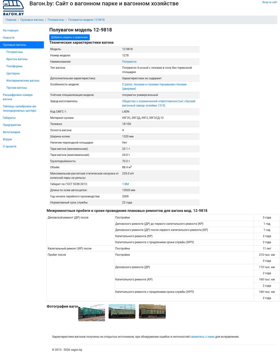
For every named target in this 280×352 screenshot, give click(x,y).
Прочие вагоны (16, 87)
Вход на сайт (269, 2)
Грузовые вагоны (14, 45)
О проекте (9, 146)
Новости (8, 37)
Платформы (14, 66)
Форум (7, 139)
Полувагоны (14, 52)
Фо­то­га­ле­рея (11, 132)
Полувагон (129, 61)
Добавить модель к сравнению (69, 37)
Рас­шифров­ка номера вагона (17, 97)
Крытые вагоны (17, 59)
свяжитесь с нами (202, 336)
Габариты (9, 118)
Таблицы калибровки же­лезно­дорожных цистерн (20, 108)
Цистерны (13, 73)
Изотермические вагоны (22, 80)
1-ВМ (125, 184)
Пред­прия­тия (12, 125)
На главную (10, 30)
